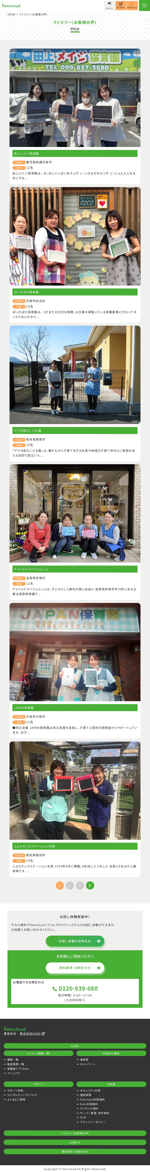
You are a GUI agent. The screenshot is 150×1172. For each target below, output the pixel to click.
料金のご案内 (111, 1053)
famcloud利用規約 (92, 1099)
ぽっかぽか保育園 (26, 292)
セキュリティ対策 (90, 1090)
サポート (38, 1084)
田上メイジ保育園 (26, 153)
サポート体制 (15, 1090)
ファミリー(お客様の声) (75, 1133)
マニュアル (13, 1073)
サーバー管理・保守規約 (94, 1113)
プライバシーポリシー (93, 1122)
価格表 (84, 1059)
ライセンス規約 (89, 1108)
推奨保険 (85, 1095)
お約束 (111, 1084)
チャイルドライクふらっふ (31, 569)
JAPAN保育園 (24, 707)
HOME (12, 14)
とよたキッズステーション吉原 (34, 846)
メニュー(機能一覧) (39, 1053)
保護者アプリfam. (18, 1068)
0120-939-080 (75, 988)
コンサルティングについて (22, 1095)
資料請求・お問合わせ (80, 967)
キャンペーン (87, 1064)
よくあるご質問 (16, 1099)
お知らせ (75, 1142)
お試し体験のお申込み (80, 941)
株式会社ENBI (32, 1033)
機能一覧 (13, 1059)
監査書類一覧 (15, 1064)
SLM (83, 1117)
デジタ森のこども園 (27, 430)
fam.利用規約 (89, 1104)
